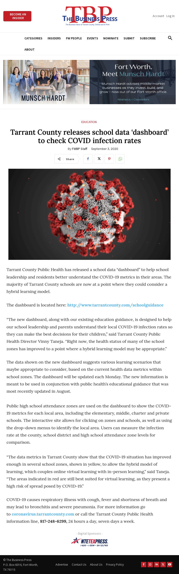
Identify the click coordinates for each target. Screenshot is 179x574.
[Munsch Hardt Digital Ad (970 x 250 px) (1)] (89, 82)
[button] (170, 38)
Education (89, 122)
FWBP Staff (79, 148)
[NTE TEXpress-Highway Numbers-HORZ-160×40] (89, 542)
